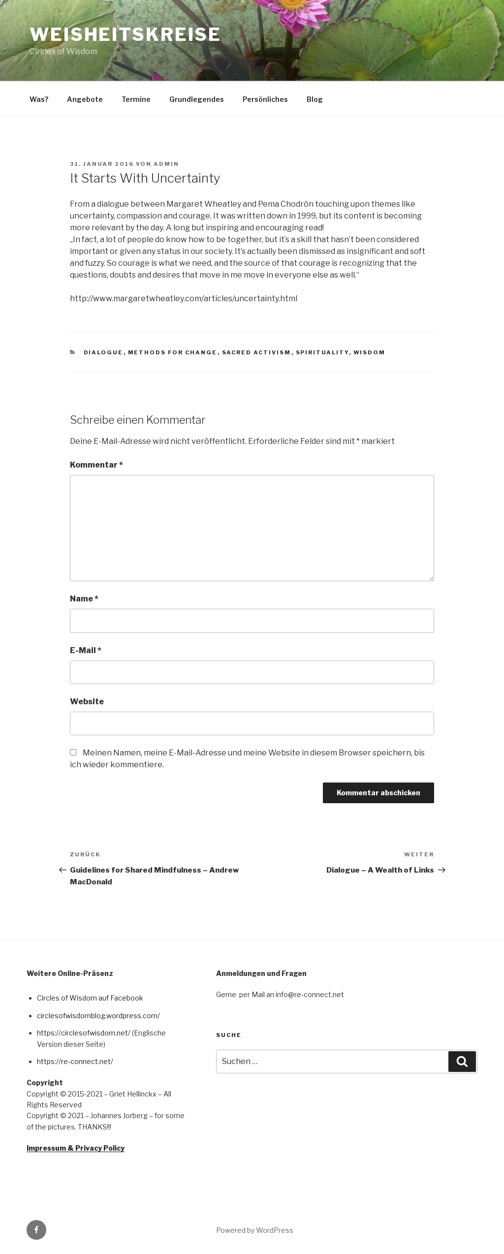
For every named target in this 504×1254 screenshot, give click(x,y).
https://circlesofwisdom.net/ (83, 1033)
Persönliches (265, 99)
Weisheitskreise (125, 34)
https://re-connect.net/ (75, 1061)
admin (166, 163)
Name (84, 598)
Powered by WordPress (254, 1230)
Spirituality (322, 352)
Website (87, 701)
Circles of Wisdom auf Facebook (90, 998)
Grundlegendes (196, 99)
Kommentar (96, 465)
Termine (136, 99)
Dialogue (104, 352)
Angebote (85, 99)
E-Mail (85, 650)
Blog (315, 99)
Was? (39, 99)
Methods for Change (173, 352)
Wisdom (369, 352)
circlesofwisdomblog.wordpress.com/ (98, 1015)
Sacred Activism (256, 352)
